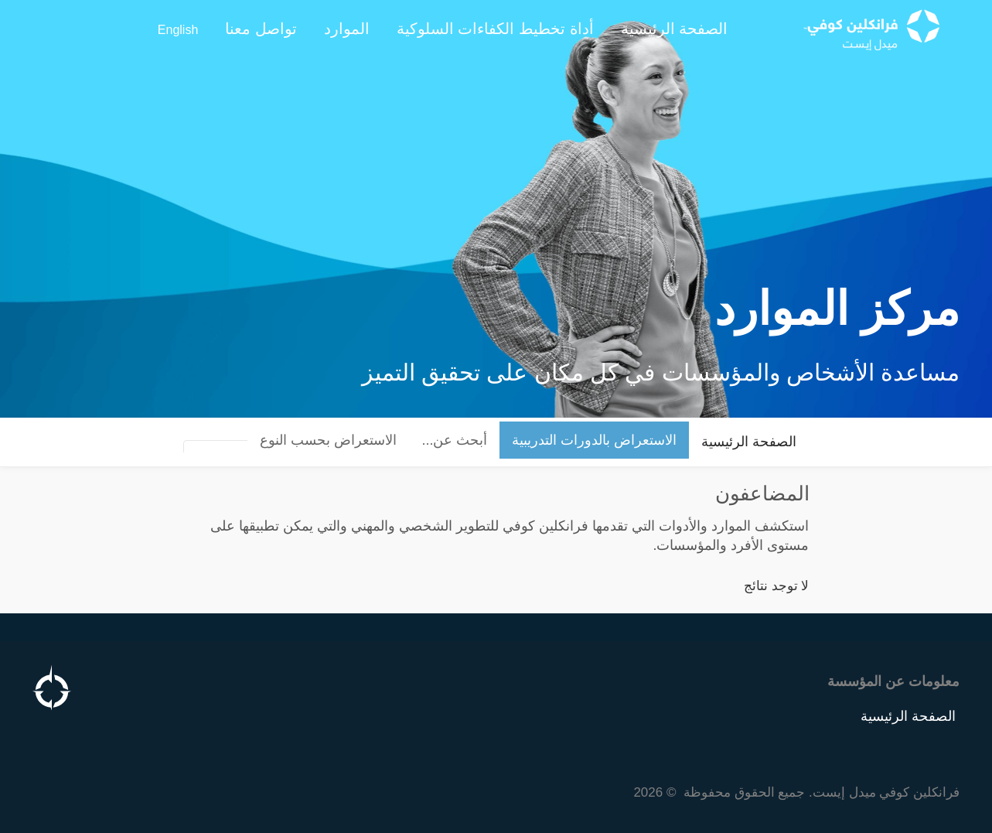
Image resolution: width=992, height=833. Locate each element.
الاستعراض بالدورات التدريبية (594, 440)
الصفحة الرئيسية (748, 441)
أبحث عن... (454, 440)
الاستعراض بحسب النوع (328, 440)
